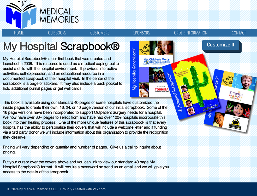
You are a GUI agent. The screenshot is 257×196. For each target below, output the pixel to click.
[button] (57, 33)
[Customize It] (220, 45)
